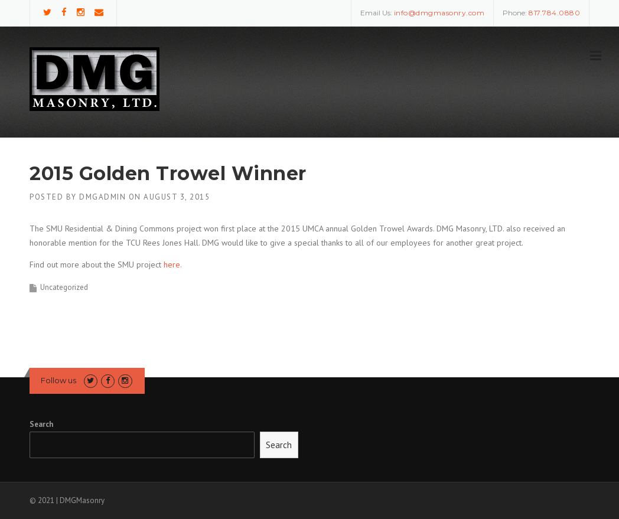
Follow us (58, 380)
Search (41, 424)
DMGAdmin (102, 197)
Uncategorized (64, 287)
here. (173, 264)
